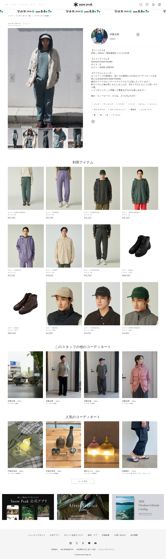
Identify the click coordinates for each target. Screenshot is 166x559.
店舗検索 (106, 535)
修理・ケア (92, 535)
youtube (95, 543)
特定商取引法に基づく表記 (86, 549)
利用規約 (54, 549)
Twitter (77, 543)
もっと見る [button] (83, 481)
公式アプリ (54, 535)
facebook (83, 543)
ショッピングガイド (36, 535)
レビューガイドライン (107, 549)
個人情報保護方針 (67, 549)
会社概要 (134, 535)
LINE (89, 543)
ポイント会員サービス (73, 535)
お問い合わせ (120, 535)
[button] (78, 78)
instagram (70, 543)
